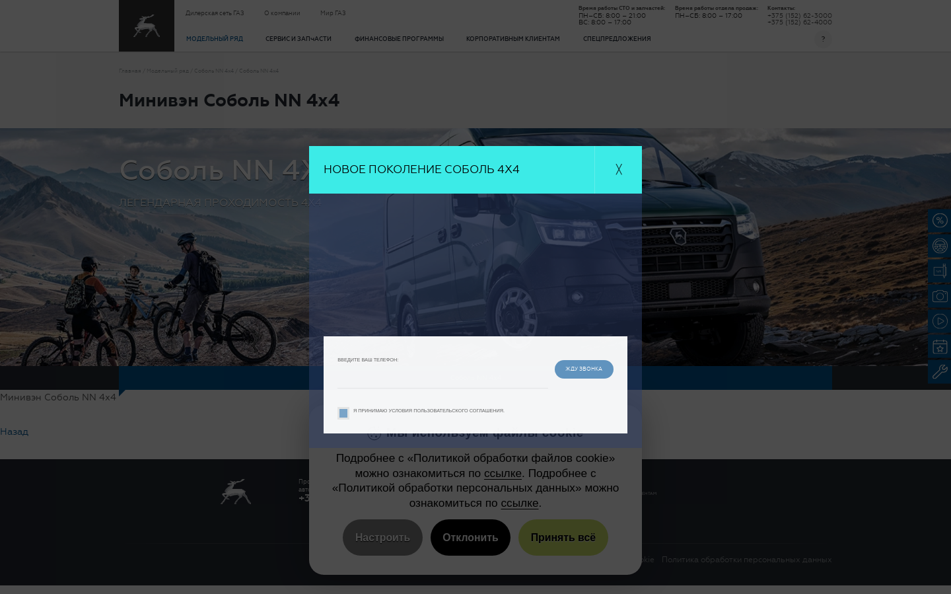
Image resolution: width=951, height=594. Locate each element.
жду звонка (574, 368)
